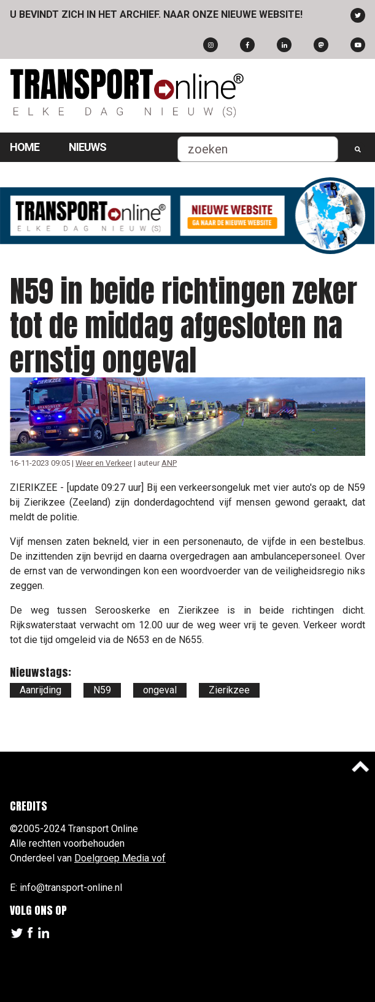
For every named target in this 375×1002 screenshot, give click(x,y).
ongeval (160, 690)
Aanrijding (40, 690)
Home (24, 147)
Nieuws (87, 147)
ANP (169, 463)
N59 (102, 690)
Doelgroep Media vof (120, 858)
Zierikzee (229, 690)
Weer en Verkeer (103, 463)
